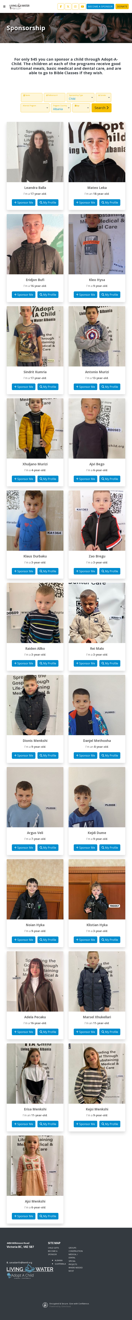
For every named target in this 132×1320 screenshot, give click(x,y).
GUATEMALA (60, 1264)
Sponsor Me (23, 202)
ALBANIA (59, 1260)
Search (102, 107)
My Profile (48, 202)
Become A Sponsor (100, 6)
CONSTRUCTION (76, 1251)
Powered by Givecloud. (60, 1306)
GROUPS (72, 1248)
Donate (122, 6)
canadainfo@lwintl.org (20, 1262)
